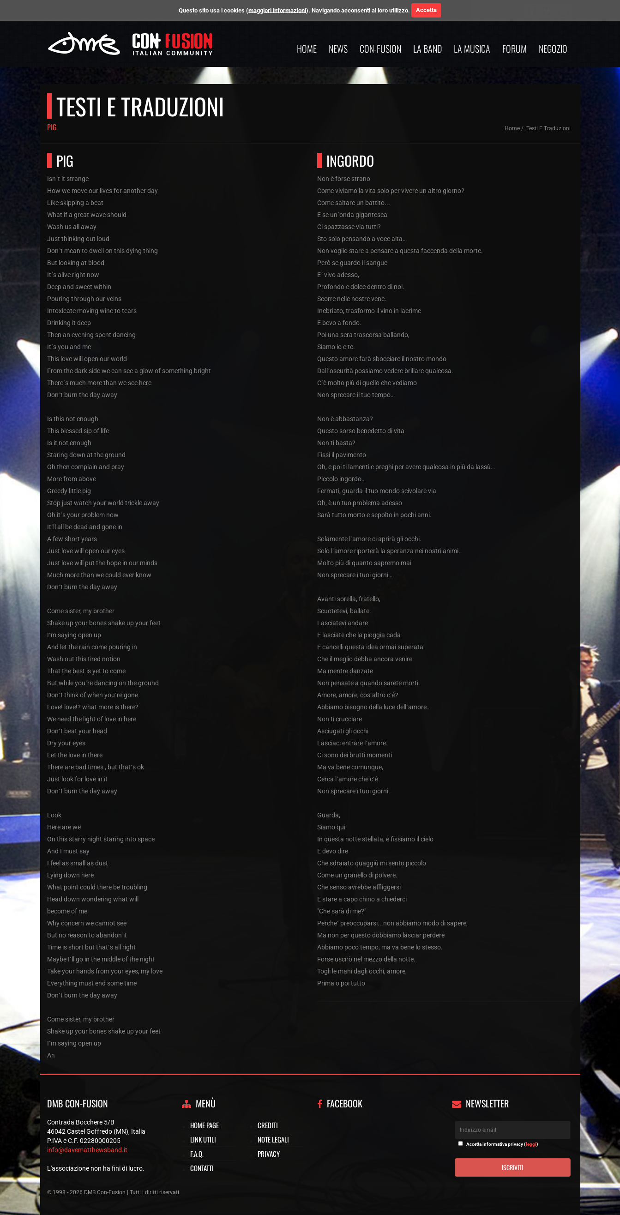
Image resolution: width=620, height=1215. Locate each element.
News (338, 48)
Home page (204, 1125)
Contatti (202, 1168)
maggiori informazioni (277, 9)
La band (427, 48)
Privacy (269, 1154)
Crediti (268, 1125)
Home (307, 48)
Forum (514, 48)
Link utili (203, 1139)
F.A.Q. (197, 1154)
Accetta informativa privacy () (502, 1144)
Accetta (426, 9)
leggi (531, 1144)
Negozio (553, 48)
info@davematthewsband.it (87, 1150)
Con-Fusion (380, 48)
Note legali (273, 1139)
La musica (472, 48)
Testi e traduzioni (548, 128)
